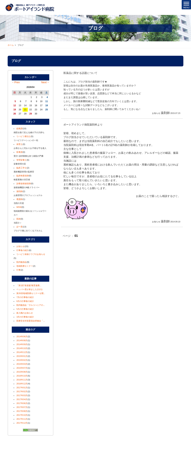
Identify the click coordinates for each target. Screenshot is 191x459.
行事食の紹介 (22, 250)
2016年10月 (21, 376)
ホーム (11, 45)
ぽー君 (19, 227)
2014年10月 (21, 348)
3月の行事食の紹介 (25, 317)
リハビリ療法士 (23, 136)
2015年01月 (21, 356)
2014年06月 (21, 336)
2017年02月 (21, 391)
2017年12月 (21, 423)
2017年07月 (21, 407)
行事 (18, 270)
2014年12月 (21, 352)
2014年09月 (21, 344)
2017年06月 (21, 403)
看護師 (19, 199)
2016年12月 (21, 383)
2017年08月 (21, 411)
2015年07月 (21, 368)
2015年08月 (21, 372)
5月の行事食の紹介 (25, 309)
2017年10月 (21, 415)
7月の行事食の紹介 (25, 297)
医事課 (19, 152)
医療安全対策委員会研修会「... (30, 321)
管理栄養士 (21, 160)
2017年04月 (21, 399)
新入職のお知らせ (24, 313)
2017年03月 (21, 395)
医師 (18, 219)
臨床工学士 (21, 168)
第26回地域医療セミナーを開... (30, 293)
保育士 (19, 144)
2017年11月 (21, 419)
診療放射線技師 (23, 183)
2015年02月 (21, 360)
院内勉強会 (21, 262)
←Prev (16, 82)
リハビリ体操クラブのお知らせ (30, 254)
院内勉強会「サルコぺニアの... (30, 305)
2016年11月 (21, 380)
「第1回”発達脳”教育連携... (28, 285)
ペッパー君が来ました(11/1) (29, 289)
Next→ (45, 82)
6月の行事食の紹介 (25, 301)
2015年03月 (21, 364)
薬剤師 (19, 191)
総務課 (19, 128)
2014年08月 (21, 340)
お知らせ (20, 246)
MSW (18, 207)
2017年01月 (21, 387)
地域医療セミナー (24, 266)
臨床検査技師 (22, 176)
